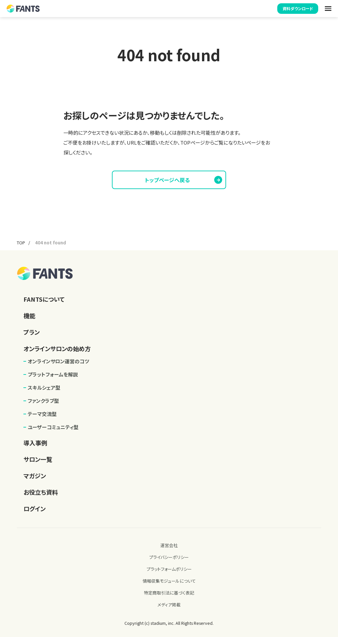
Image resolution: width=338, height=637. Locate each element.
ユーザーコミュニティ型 (53, 427)
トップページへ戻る (183, 180)
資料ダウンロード (298, 8)
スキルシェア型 (44, 387)
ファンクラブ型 (43, 400)
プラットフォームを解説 (53, 374)
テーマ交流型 (42, 413)
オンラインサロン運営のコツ (58, 361)
